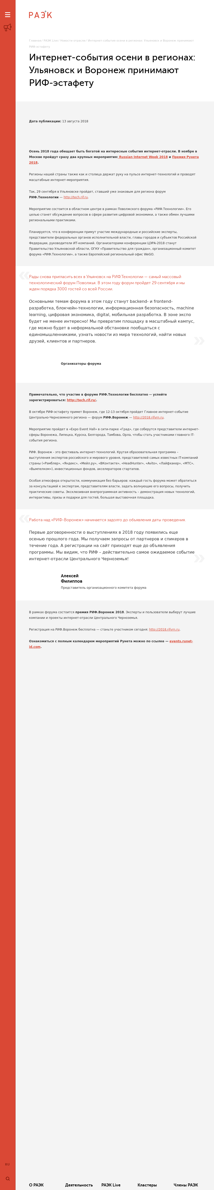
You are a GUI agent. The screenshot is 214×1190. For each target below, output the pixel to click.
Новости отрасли (72, 40)
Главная (35, 40)
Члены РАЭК (186, 1185)
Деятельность (79, 1185)
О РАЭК (36, 1185)
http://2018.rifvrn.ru (148, 417)
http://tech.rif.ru (76, 197)
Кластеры (147, 1185)
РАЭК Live (51, 40)
